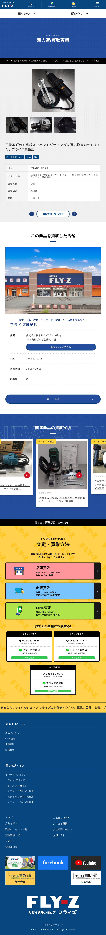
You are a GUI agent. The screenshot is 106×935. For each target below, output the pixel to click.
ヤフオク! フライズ (15, 780)
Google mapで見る (61, 347)
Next (79, 475)
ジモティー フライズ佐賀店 (19, 802)
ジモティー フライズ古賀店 (19, 791)
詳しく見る (53, 399)
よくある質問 (60, 823)
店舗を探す (11, 823)
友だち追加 (29, 658)
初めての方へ (12, 733)
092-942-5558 (29, 640)
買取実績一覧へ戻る (53, 214)
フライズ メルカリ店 (16, 786)
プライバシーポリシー (53, 925)
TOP (7, 61)
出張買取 (10, 750)
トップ (9, 817)
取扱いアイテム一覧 (16, 829)
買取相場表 (11, 847)
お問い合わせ (60, 835)
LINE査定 (10, 738)
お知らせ (10, 841)
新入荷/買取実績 (20, 61)
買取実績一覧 (12, 835)
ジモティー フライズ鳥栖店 (19, 796)
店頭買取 (10, 744)
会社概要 (64, 829)
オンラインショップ (15, 774)
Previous (27, 475)
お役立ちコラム (61, 817)
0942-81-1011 (76, 640)
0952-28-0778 (53, 674)
